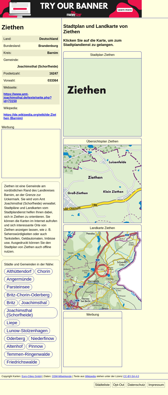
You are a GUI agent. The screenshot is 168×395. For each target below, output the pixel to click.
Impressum (156, 384)
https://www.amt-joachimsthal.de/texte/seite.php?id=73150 (28, 97)
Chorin (43, 271)
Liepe (12, 322)
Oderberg (16, 338)
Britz (11, 302)
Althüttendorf (19, 271)
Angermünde (19, 279)
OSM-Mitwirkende (62, 376)
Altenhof (15, 346)
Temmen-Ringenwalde (28, 354)
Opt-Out (118, 384)
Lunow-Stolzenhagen (27, 330)
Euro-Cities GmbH (32, 376)
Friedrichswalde (22, 362)
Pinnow (36, 346)
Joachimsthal (34, 302)
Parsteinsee (18, 286)
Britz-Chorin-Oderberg (28, 294)
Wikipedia (90, 376)
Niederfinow (42, 338)
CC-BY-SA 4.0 (131, 376)
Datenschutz (136, 384)
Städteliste (102, 384)
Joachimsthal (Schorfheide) (20, 312)
